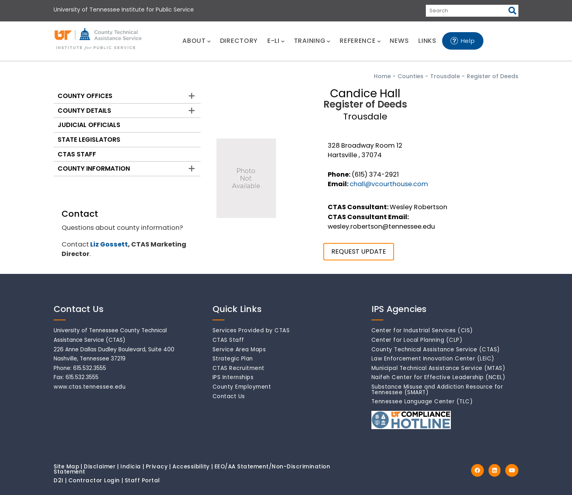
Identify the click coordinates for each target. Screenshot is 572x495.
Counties (410, 76)
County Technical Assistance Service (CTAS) (435, 349)
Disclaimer (100, 466)
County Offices (85, 95)
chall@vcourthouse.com (389, 184)
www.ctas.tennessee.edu (90, 387)
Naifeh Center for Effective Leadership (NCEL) (438, 377)
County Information (94, 168)
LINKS (427, 40)
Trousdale (445, 76)
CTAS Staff (77, 154)
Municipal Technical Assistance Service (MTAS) (438, 368)
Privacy (157, 466)
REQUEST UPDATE (358, 251)
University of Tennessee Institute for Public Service (124, 9)
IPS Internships (233, 377)
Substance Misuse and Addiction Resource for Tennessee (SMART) (437, 389)
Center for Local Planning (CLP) (417, 340)
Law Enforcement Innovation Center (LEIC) (433, 358)
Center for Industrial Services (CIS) (422, 330)
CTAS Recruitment (239, 368)
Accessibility (191, 466)
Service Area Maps (239, 349)
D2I (59, 480)
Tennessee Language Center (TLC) (422, 401)
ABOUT (196, 40)
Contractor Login (94, 480)
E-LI (275, 40)
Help (468, 41)
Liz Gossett (109, 244)
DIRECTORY (239, 40)
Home (382, 76)
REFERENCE (360, 40)
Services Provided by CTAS (251, 330)
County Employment (242, 387)
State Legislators (89, 139)
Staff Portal (142, 480)
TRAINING (312, 40)
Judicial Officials (89, 124)
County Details (84, 110)
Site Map (66, 466)
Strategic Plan (233, 358)
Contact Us (229, 396)
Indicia (130, 466)
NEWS (399, 40)
